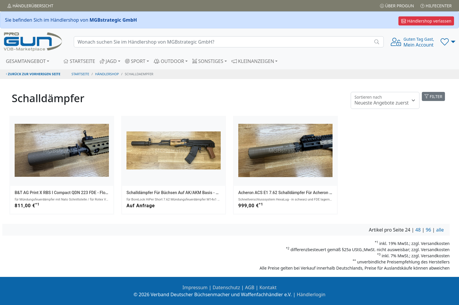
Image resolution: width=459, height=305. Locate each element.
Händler (30, 6)
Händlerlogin (311, 294)
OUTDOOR (169, 61)
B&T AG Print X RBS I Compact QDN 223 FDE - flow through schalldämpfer (83, 192)
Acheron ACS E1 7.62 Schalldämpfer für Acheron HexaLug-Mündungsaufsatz (309, 192)
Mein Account (418, 42)
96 (428, 230)
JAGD (108, 61)
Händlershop (107, 74)
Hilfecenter (436, 5)
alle (440, 230)
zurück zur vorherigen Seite (33, 74)
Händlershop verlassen (426, 21)
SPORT (135, 61)
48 (418, 230)
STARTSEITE (79, 61)
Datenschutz (226, 287)
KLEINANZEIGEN (253, 61)
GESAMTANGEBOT (26, 61)
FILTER (433, 96)
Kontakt (268, 287)
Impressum (195, 287)
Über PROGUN (397, 5)
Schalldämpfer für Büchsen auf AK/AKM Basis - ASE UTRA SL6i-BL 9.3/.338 (196, 192)
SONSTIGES (207, 61)
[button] (448, 41)
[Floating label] (385, 100)
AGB (249, 287)
